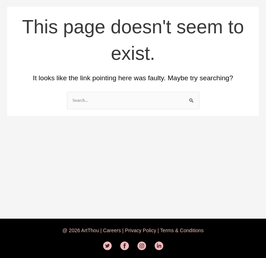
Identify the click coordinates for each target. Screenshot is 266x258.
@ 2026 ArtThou (80, 230)
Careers (112, 230)
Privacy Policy (140, 230)
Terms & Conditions (181, 230)
